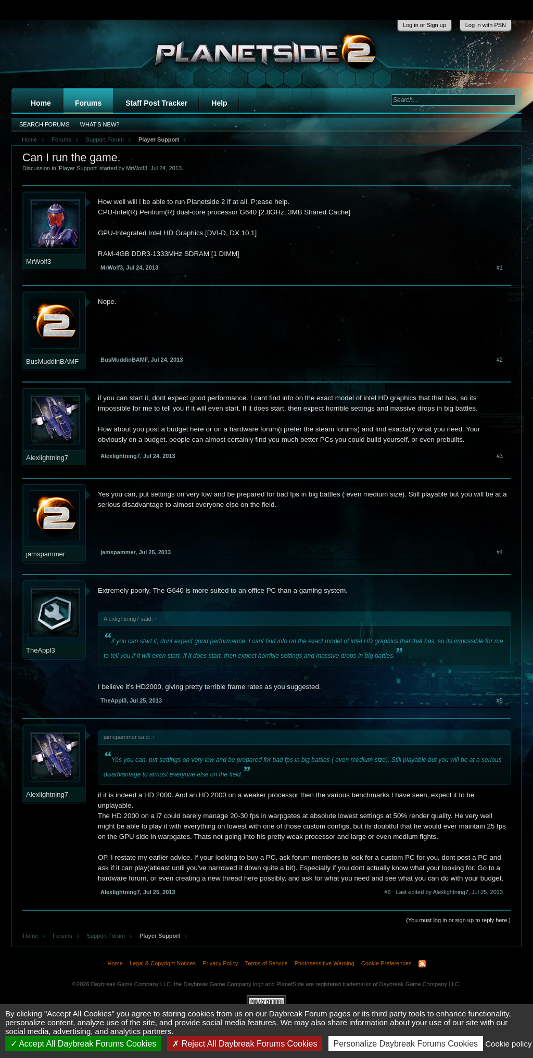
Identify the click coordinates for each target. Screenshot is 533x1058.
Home (41, 103)
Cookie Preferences (386, 963)
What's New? (100, 124)
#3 (500, 456)
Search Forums (44, 124)
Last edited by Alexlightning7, (449, 892)
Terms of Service (266, 963)
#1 (500, 267)
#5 (500, 700)
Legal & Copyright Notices (163, 963)
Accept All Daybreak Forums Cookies (83, 1043)
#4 (500, 552)
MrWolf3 (136, 168)
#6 (387, 892)
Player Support (78, 168)
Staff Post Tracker (156, 103)
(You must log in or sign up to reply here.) (458, 920)
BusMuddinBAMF (52, 361)
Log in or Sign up (424, 25)
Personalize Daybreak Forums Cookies (406, 1043)
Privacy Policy (220, 963)
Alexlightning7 (47, 458)
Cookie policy (508, 1043)
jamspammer (45, 554)
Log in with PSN (485, 25)
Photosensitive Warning (324, 963)
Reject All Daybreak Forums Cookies (244, 1043)
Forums (88, 103)
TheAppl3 (40, 650)
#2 (500, 359)
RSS (422, 963)
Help (219, 103)
